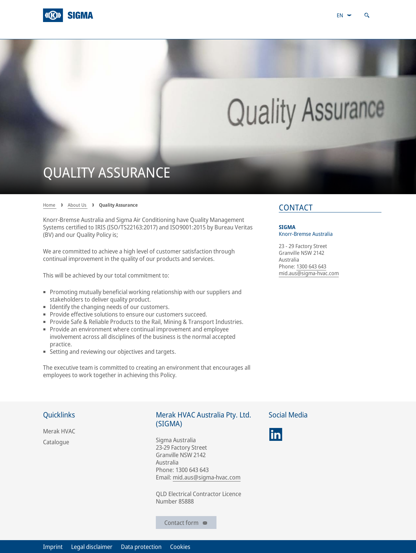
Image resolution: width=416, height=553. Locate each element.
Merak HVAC (59, 431)
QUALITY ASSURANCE (106, 173)
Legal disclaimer (91, 546)
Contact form (186, 522)
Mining (99, 32)
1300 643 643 (311, 266)
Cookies (180, 546)
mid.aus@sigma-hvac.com (309, 273)
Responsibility (352, 32)
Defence (180, 32)
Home (49, 205)
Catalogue (303, 32)
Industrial (139, 32)
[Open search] (367, 15)
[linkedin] (276, 434)
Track (216, 32)
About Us (59, 32)
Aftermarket (257, 32)
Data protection (141, 546)
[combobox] (344, 15)
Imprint (53, 546)
